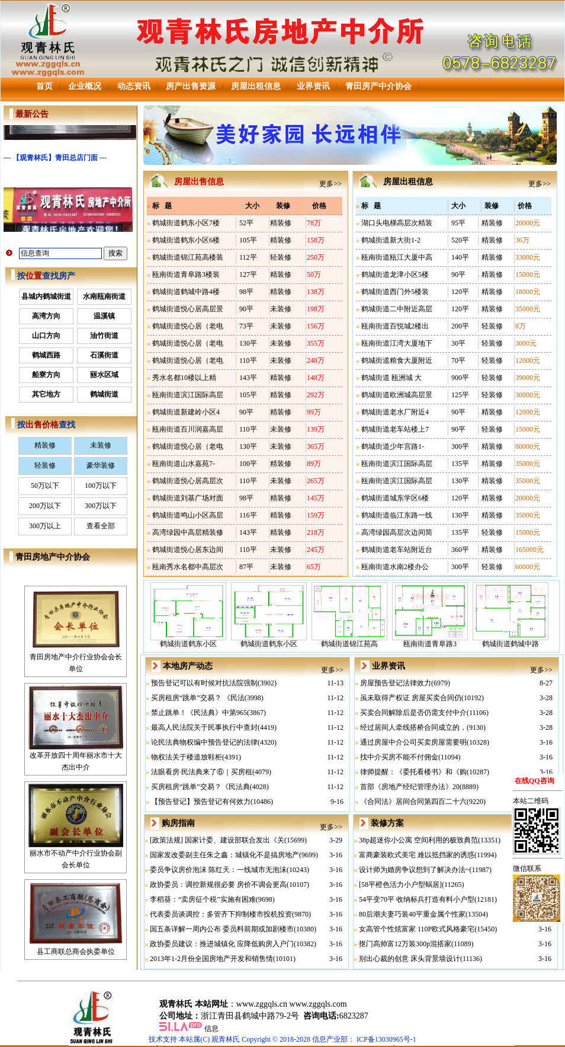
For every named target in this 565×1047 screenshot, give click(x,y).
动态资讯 (133, 86)
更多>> (330, 184)
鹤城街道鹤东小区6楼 (186, 240)
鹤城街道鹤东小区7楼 (186, 223)
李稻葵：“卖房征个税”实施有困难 (203, 899)
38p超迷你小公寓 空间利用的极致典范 (418, 840)
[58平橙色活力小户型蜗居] (400, 884)
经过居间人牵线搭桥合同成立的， (413, 727)
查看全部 (100, 526)
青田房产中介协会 (378, 86)
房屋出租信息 (256, 86)
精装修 (45, 445)
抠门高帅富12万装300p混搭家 (405, 944)
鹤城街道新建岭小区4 (186, 412)
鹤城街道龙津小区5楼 (395, 274)
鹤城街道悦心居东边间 (187, 549)
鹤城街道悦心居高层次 (187, 481)
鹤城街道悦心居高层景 (187, 309)
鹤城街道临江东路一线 (396, 515)
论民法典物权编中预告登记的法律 (204, 742)
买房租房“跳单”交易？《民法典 (200, 787)
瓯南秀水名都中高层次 (187, 567)
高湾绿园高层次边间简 (396, 532)
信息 (211, 1028)
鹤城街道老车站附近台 (396, 549)
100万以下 (101, 485)
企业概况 (84, 86)
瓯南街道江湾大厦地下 (396, 343)
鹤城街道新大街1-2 (390, 240)
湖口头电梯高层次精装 (396, 223)
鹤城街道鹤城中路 (510, 639)
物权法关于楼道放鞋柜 (186, 757)
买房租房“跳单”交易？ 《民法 (198, 698)
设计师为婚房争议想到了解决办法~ (414, 870)
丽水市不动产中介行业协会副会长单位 (75, 855)
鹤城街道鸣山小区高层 (187, 515)
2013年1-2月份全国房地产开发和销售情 (211, 959)
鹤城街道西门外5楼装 (395, 292)
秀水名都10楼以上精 (184, 378)
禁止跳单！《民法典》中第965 (199, 712)
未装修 (100, 445)
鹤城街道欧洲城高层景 (396, 395)
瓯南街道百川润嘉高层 (187, 429)
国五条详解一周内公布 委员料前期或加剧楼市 (222, 929)
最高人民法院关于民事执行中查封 (204, 727)
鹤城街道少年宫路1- (392, 446)
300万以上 (45, 526)
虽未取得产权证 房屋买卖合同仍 (410, 698)
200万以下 (45, 506)
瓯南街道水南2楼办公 (395, 567)
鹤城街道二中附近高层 (396, 309)
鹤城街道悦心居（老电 (187, 326)
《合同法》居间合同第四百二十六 (413, 801)
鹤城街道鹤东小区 (188, 639)
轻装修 (45, 465)
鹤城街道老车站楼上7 (395, 429)
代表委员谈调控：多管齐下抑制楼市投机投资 (221, 914)
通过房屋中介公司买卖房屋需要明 (413, 742)
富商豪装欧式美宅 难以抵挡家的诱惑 (416, 855)
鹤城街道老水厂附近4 (395, 412)
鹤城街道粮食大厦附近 (396, 360)
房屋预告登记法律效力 (395, 683)
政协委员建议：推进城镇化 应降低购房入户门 (222, 944)
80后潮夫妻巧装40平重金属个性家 (412, 914)
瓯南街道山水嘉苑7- (183, 463)
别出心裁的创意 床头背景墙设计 (409, 959)
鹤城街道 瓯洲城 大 (391, 378)
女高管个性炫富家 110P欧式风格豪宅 (416, 929)
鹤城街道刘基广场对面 (187, 498)
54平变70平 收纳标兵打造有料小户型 (416, 899)
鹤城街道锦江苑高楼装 (187, 257)
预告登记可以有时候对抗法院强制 (204, 683)
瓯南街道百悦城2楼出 (395, 326)
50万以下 (45, 485)
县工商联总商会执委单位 (75, 947)
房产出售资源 (191, 86)
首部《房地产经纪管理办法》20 (410, 787)
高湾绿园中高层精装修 (187, 532)
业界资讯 (313, 86)
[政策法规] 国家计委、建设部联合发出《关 (217, 840)
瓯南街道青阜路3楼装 (186, 274)
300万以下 (101, 506)
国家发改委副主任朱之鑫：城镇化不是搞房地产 (224, 855)
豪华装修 (100, 465)
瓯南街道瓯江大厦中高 (396, 257)
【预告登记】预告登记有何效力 (201, 801)
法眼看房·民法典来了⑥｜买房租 (201, 772)
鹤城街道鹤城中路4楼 (186, 292)
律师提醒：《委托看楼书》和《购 (413, 772)
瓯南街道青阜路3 (430, 639)
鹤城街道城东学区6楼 (395, 498)
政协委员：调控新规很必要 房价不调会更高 (218, 884)
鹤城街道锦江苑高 (349, 639)
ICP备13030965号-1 (386, 1039)
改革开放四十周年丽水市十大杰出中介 (75, 757)
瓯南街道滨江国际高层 (187, 395)
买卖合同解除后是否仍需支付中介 (413, 712)
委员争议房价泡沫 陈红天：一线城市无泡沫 (218, 870)
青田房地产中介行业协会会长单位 (75, 658)
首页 (44, 86)
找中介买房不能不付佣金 (399, 757)
